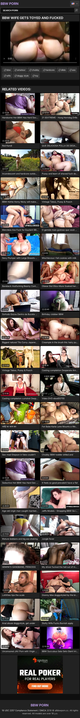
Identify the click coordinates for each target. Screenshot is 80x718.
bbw (9, 70)
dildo (63, 70)
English (74, 4)
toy (36, 75)
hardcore (50, 70)
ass (73, 70)
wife (9, 75)
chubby (35, 70)
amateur (21, 70)
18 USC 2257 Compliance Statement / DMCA (24, 710)
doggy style (23, 75)
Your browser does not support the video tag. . (40, 44)
